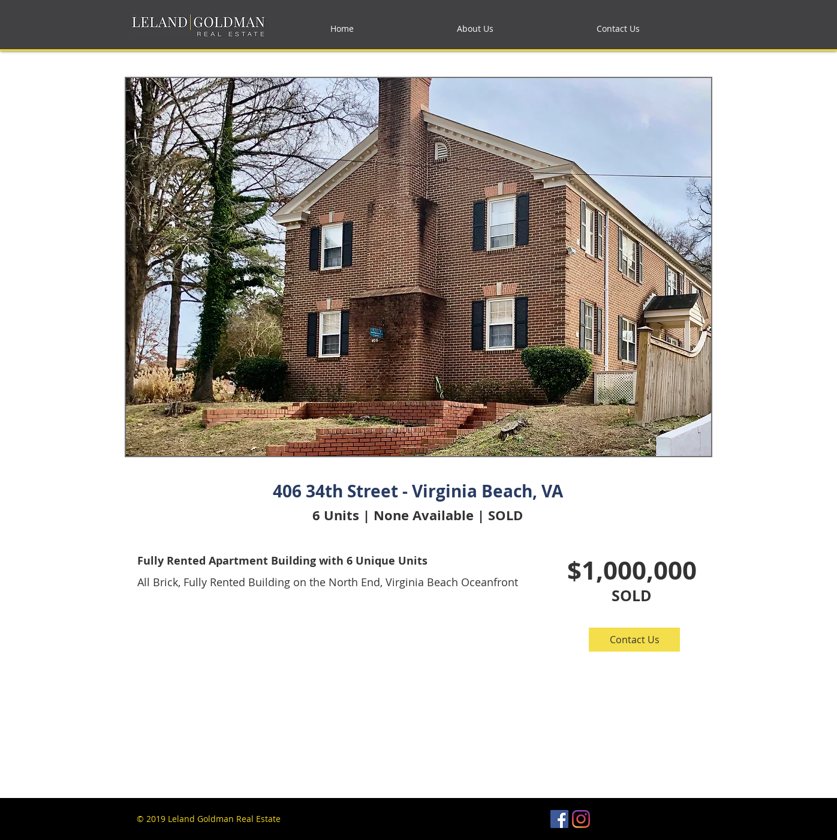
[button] (634, 640)
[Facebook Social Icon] (559, 819)
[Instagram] (581, 819)
